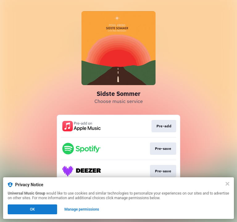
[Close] (227, 184)
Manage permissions (81, 209)
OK (32, 209)
